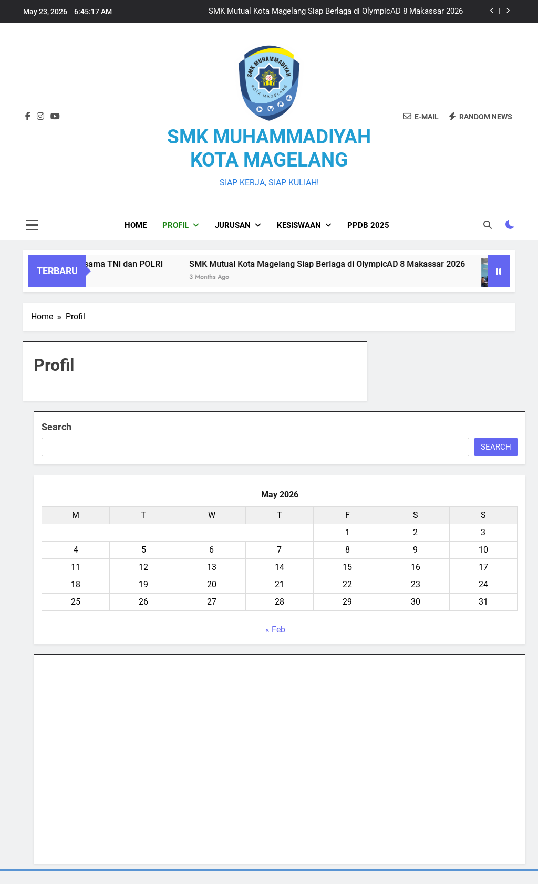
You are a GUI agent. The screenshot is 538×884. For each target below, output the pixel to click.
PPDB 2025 (368, 225)
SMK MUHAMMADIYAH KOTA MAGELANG (269, 148)
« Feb (275, 630)
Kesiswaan (299, 225)
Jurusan (233, 225)
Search (56, 426)
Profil (175, 225)
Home (136, 225)
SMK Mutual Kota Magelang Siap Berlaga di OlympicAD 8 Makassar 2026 (336, 11)
